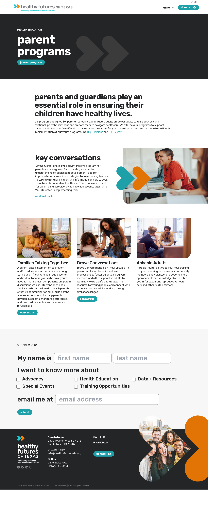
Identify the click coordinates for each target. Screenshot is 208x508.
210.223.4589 (56, 450)
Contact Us (42, 196)
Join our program (31, 62)
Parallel (85, 486)
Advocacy (30, 379)
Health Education (96, 379)
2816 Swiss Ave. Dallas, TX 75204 (58, 464)
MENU (167, 7)
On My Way (115, 132)
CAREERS (99, 437)
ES (195, 2)
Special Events (36, 386)
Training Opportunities (102, 386)
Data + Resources (155, 379)
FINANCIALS (100, 442)
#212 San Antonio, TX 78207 (64, 442)
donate (185, 7)
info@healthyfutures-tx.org (64, 453)
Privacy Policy (60, 486)
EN (192, 2)
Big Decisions (95, 132)
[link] (46, 7)
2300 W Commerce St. (61, 440)
